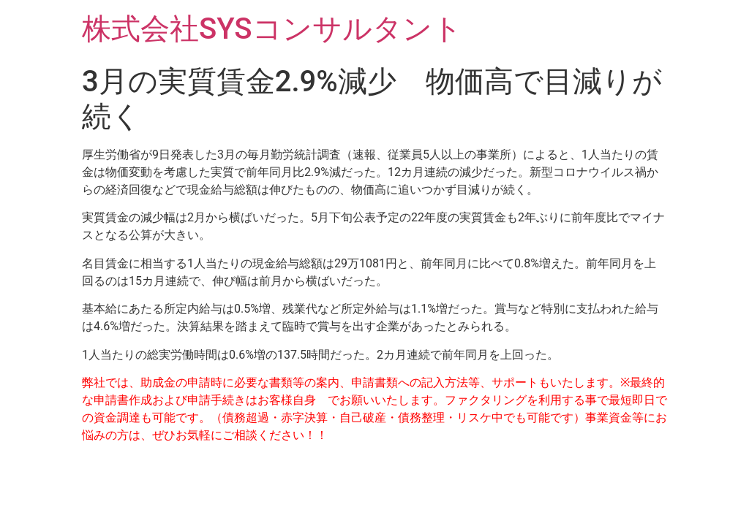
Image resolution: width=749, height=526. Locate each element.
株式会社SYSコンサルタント (272, 29)
